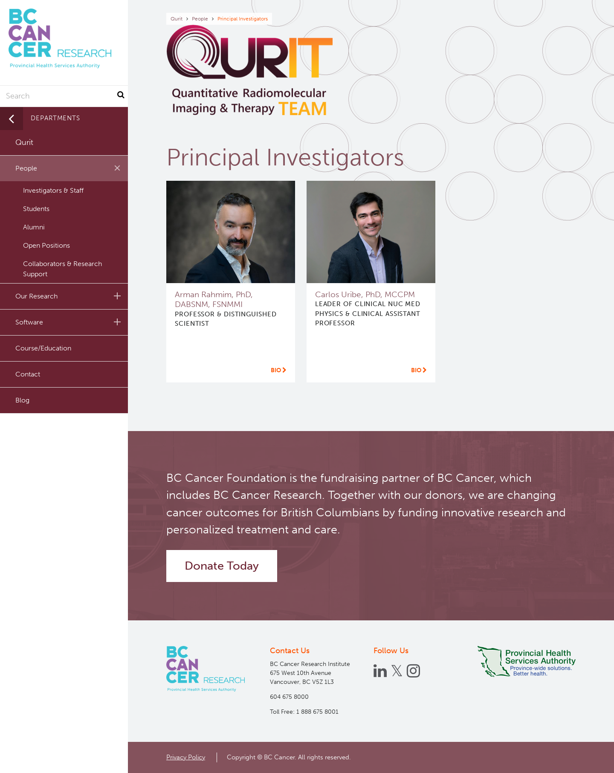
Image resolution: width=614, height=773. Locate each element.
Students (36, 209)
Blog (22, 400)
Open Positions (46, 245)
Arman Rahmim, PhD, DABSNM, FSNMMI (214, 299)
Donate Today (222, 566)
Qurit (176, 19)
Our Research (69, 296)
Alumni (34, 227)
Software (69, 322)
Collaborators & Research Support (62, 269)
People (200, 19)
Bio (279, 370)
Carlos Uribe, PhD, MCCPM (365, 294)
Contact (27, 374)
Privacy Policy (185, 757)
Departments (55, 118)
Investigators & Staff (53, 190)
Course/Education (43, 348)
